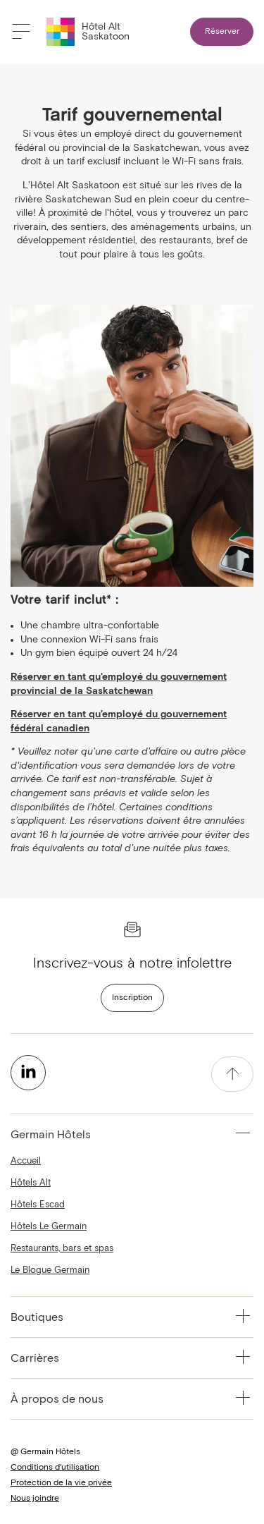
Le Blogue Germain (50, 1270)
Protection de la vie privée (61, 1483)
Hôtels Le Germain (49, 1226)
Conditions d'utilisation (55, 1467)
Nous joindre (35, 1498)
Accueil (26, 1161)
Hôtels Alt (31, 1183)
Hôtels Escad (38, 1204)
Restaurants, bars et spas (62, 1248)
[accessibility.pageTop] (232, 1074)
